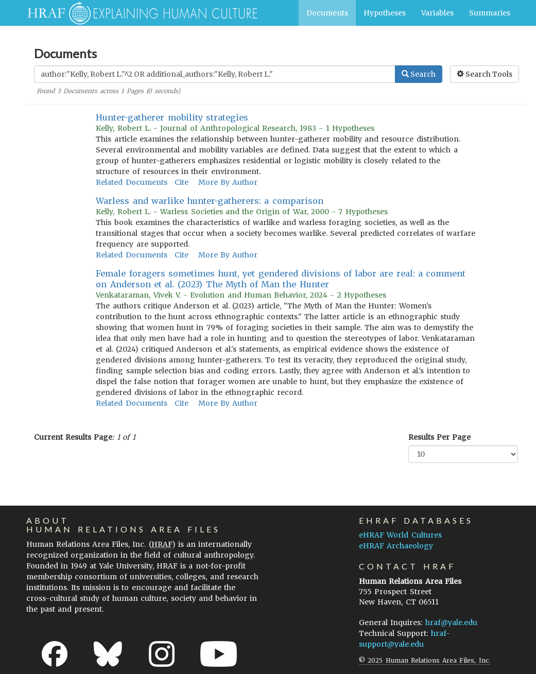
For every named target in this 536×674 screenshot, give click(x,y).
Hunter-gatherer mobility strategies (172, 117)
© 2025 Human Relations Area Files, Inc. (424, 660)
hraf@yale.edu (451, 622)
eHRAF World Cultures (400, 535)
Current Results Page (73, 437)
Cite (181, 182)
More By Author (227, 182)
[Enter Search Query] (214, 74)
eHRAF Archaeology (396, 545)
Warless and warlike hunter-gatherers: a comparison (209, 201)
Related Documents (131, 182)
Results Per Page (439, 437)
